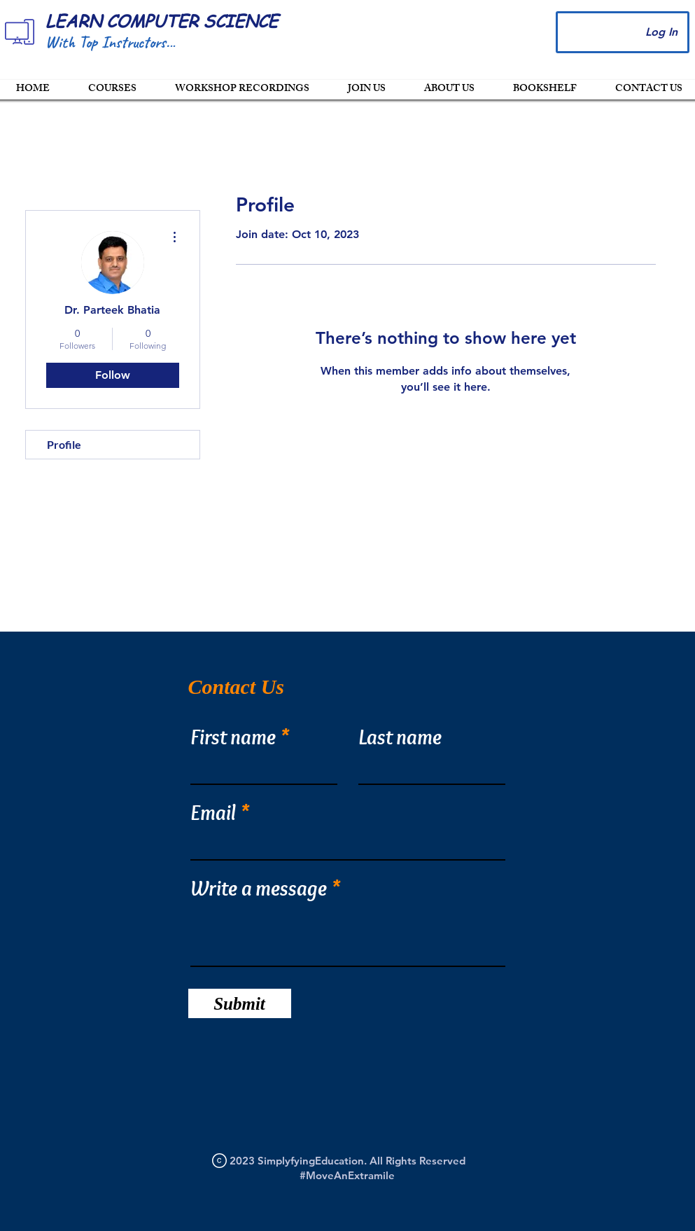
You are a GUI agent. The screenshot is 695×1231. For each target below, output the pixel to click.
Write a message (258, 888)
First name (233, 737)
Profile (64, 444)
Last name (400, 737)
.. (173, 43)
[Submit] (239, 1003)
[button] (366, 89)
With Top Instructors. (107, 42)
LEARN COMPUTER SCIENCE (161, 20)
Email (213, 812)
